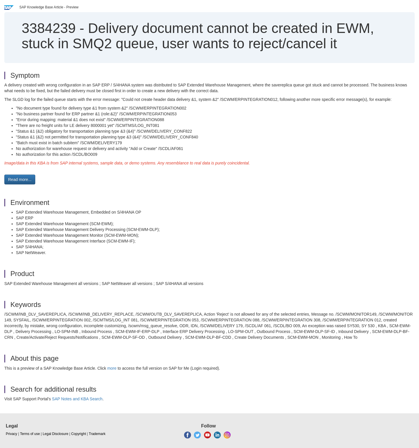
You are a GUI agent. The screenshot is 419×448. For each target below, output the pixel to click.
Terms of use (30, 434)
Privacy (11, 434)
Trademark (97, 434)
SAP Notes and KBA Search (77, 399)
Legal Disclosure (55, 434)
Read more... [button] (19, 179)
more (111, 368)
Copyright (78, 434)
